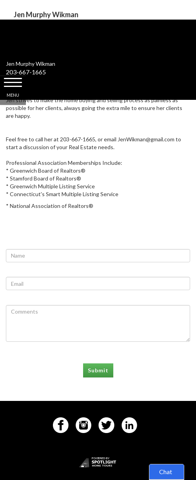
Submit (98, 370)
